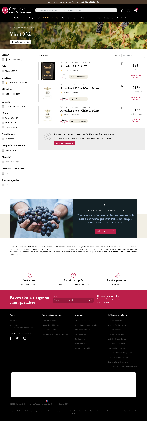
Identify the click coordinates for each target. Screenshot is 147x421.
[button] (30, 279)
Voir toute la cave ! (105, 231)
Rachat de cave (81, 339)
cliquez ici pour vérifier (93, 401)
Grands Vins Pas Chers (117, 348)
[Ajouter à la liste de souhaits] (122, 63)
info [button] (97, 2)
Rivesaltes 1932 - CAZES (75, 66)
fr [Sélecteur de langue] (143, 10)
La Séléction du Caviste (117, 339)
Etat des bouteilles (82, 330)
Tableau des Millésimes (51, 320)
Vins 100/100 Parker (115, 320)
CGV (66, 404)
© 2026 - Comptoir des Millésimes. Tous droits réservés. (30, 404)
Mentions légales (57, 404)
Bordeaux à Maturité (116, 334)
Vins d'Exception (114, 330)
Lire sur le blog (103, 302)
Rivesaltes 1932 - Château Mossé (79, 88)
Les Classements (49, 330)
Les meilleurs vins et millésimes (55, 334)
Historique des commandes (86, 325)
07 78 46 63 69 (16, 325)
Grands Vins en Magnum (118, 362)
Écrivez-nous (15, 320)
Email (55, 296)
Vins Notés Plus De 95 (117, 325)
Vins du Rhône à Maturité (118, 357)
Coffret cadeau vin (82, 334)
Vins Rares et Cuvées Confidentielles (122, 367)
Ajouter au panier (136, 76)
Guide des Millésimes (50, 325)
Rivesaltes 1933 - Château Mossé (79, 110)
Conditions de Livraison (84, 320)
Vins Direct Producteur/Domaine (121, 353)
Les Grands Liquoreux (116, 344)
